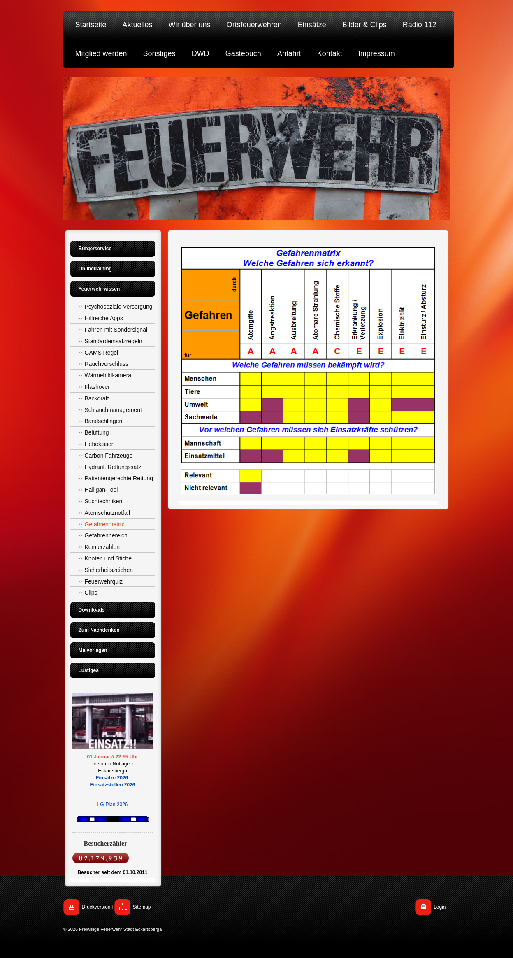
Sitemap (142, 907)
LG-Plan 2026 (112, 804)
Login (440, 907)
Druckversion (96, 907)
